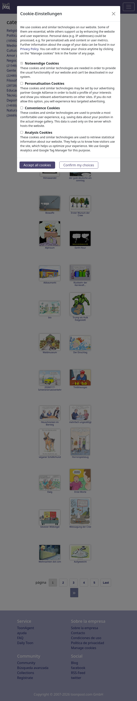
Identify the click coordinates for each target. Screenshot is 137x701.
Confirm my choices (78, 165)
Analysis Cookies (38, 132)
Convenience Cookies (42, 108)
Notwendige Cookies (42, 63)
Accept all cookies (37, 165)
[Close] (113, 13)
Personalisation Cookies (44, 83)
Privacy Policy (29, 49)
